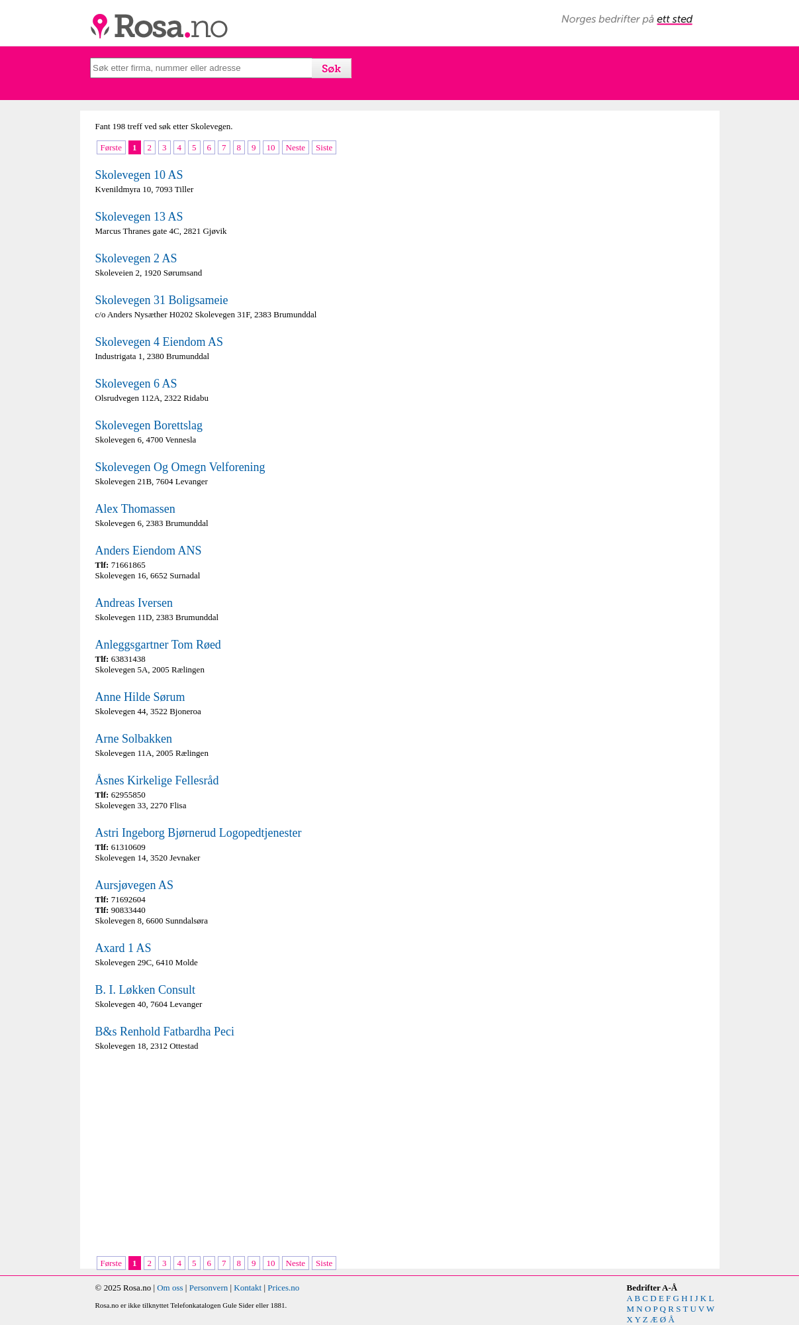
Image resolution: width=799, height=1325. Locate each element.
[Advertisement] (244, 1154)
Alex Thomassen (135, 508)
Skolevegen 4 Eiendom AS (159, 341)
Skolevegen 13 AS (139, 216)
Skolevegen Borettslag (149, 425)
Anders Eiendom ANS (148, 550)
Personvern (208, 1288)
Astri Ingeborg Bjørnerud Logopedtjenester (198, 832)
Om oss (170, 1288)
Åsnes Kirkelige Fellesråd (157, 780)
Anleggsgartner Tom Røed (158, 644)
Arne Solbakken (133, 738)
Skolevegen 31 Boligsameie (161, 300)
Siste (324, 147)
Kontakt (247, 1288)
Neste (296, 147)
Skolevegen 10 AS (139, 175)
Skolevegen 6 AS (136, 383)
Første (111, 147)
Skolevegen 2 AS (136, 258)
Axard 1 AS (123, 948)
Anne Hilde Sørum (140, 697)
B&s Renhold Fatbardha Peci (164, 1031)
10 (271, 147)
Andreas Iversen (134, 603)
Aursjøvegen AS (134, 885)
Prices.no (283, 1288)
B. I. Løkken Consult (145, 989)
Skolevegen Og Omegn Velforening (180, 467)
